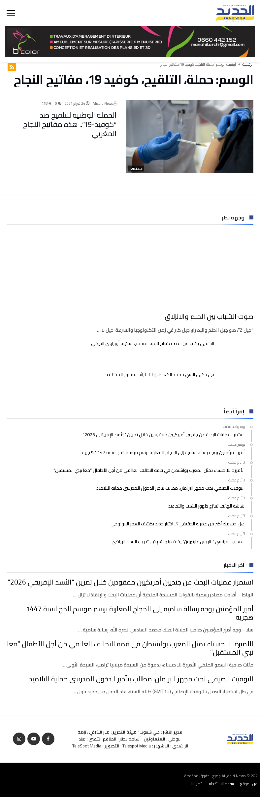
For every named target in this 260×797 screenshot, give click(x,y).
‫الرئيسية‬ (248, 64)
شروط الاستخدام (221, 783)
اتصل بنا (197, 783)
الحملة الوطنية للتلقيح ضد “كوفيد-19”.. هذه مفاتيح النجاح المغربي (69, 124)
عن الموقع (248, 783)
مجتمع (136, 168)
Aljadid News (104, 103)
